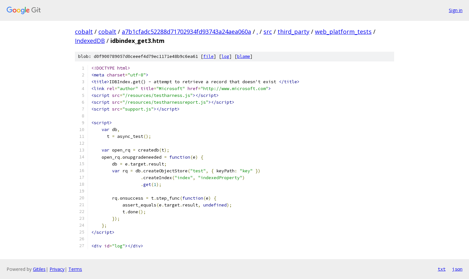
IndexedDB (90, 41)
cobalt (84, 31)
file (208, 56)
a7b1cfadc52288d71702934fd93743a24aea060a (186, 31)
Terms (75, 269)
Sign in (455, 10)
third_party (293, 31)
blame (243, 56)
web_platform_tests (343, 31)
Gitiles (39, 269)
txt (442, 269)
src (267, 31)
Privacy (57, 269)
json (457, 269)
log (225, 56)
